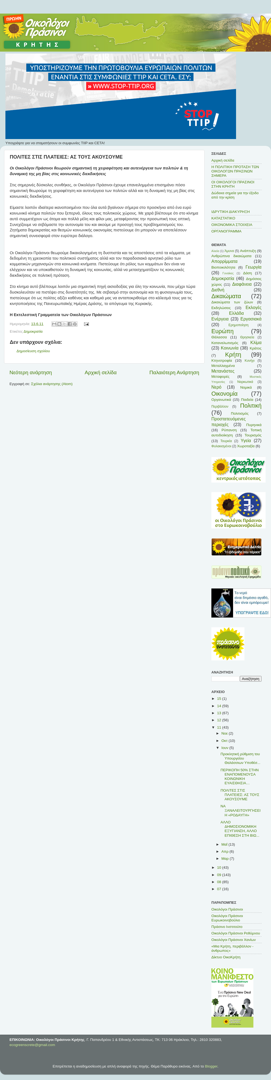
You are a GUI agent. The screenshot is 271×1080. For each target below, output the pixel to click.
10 (219, 867)
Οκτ (224, 741)
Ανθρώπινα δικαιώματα (231, 256)
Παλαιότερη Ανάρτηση (174, 372)
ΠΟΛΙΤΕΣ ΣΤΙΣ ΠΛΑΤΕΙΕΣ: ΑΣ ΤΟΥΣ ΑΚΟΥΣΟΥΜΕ (240, 794)
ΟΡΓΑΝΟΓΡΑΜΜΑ (226, 231)
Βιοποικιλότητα (223, 267)
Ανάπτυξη (248, 251)
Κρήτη (233, 354)
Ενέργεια (220, 318)
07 (219, 889)
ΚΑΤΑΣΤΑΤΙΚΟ (223, 218)
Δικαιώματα (226, 296)
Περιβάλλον (219, 406)
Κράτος (256, 348)
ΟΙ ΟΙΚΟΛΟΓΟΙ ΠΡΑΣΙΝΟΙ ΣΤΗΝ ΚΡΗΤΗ (232, 184)
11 (219, 727)
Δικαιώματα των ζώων (232, 302)
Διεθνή (217, 289)
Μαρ (225, 859)
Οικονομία (224, 393)
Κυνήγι (249, 361)
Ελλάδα (236, 313)
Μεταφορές (220, 376)
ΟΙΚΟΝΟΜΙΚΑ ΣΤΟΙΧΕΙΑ (231, 225)
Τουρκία (226, 441)
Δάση (247, 273)
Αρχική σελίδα (101, 372)
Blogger (211, 1066)
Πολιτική (251, 405)
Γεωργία (254, 267)
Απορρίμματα (224, 261)
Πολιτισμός (240, 413)
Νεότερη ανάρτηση (30, 372)
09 (219, 875)
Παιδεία (247, 400)
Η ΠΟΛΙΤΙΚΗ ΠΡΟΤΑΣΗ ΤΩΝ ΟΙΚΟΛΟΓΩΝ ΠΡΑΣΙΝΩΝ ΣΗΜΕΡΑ (235, 171)
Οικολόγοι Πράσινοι (227, 909)
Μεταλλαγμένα (223, 366)
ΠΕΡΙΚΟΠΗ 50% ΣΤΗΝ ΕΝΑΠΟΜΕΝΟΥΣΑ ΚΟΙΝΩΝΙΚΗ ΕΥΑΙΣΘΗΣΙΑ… (240, 776)
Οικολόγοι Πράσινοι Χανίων (233, 940)
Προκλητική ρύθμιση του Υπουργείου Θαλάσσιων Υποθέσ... (240, 758)
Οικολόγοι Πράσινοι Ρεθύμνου (235, 933)
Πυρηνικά (254, 425)
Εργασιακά (251, 318)
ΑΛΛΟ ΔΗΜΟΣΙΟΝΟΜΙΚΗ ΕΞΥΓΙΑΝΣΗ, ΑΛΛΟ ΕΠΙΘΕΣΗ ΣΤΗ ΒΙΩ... (240, 828)
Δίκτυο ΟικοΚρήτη (225, 957)
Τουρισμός (253, 435)
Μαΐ (224, 844)
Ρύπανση (229, 430)
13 (219, 713)
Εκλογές (254, 307)
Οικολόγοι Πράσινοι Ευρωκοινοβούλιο (227, 918)
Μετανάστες (222, 371)
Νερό (216, 387)
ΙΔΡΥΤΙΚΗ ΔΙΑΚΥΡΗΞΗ (230, 212)
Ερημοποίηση (238, 325)
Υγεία (246, 440)
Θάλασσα (219, 337)
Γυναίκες (228, 273)
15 (219, 699)
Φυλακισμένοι (221, 446)
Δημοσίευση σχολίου (33, 351)
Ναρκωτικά (245, 382)
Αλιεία (215, 251)
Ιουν (225, 748)
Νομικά (246, 387)
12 (219, 720)
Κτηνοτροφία (221, 360)
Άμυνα (229, 251)
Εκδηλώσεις (221, 308)
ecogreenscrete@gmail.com (32, 1045)
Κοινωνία (229, 347)
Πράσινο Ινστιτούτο (226, 927)
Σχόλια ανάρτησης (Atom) (52, 384)
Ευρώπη (222, 331)
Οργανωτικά (221, 400)
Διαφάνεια (242, 284)
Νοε (225, 733)
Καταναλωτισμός (224, 343)
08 (219, 882)
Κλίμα (256, 342)
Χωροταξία (245, 446)
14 (219, 706)
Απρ (225, 851)
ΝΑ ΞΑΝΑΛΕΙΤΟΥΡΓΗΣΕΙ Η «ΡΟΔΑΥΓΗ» (241, 810)
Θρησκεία (247, 337)
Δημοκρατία (33, 331)
